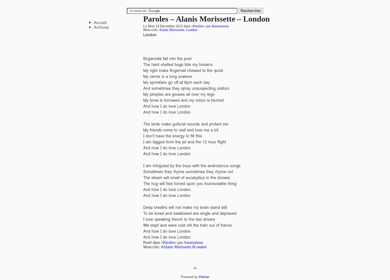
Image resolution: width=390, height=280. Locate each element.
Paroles (198, 26)
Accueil (100, 23)
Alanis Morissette (171, 30)
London (191, 30)
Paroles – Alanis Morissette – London (206, 18)
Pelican (204, 277)
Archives (101, 27)
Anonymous (220, 26)
